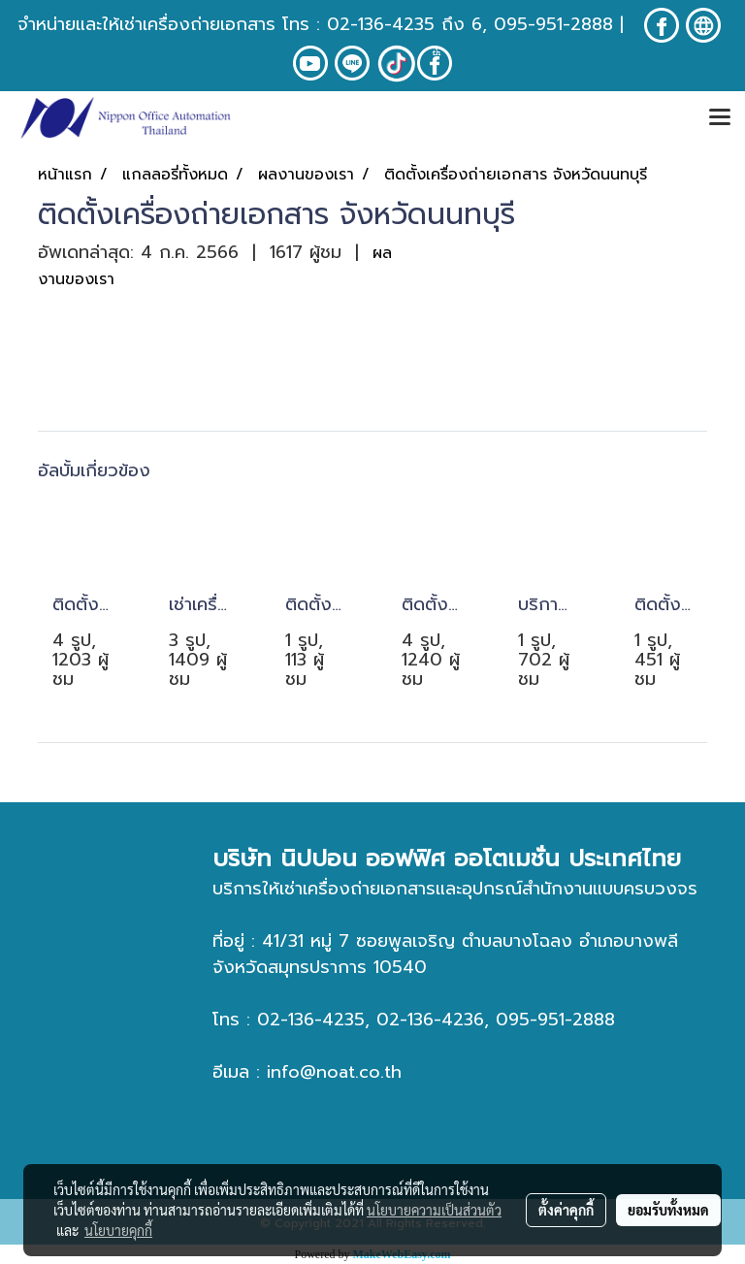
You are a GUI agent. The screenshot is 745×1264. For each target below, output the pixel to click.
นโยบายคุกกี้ (118, 1230)
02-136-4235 (381, 24)
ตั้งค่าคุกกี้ (566, 1209)
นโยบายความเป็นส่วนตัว (434, 1209)
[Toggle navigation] (719, 118)
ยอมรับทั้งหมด (668, 1209)
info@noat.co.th (334, 1072)
